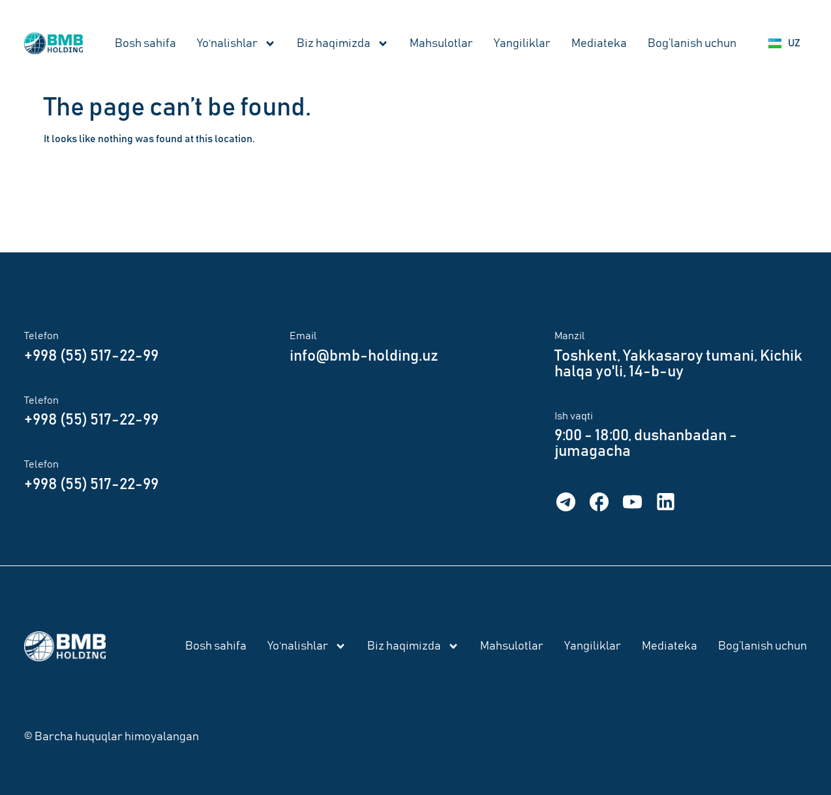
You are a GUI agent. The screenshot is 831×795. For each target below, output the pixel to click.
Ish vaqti (573, 416)
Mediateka (599, 44)
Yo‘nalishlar (236, 44)
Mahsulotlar (441, 44)
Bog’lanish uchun (692, 44)
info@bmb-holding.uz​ (364, 356)
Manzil (569, 336)
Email (303, 336)
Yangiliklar (522, 44)
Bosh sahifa (145, 44)
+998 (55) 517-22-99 (91, 356)
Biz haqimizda (343, 44)
